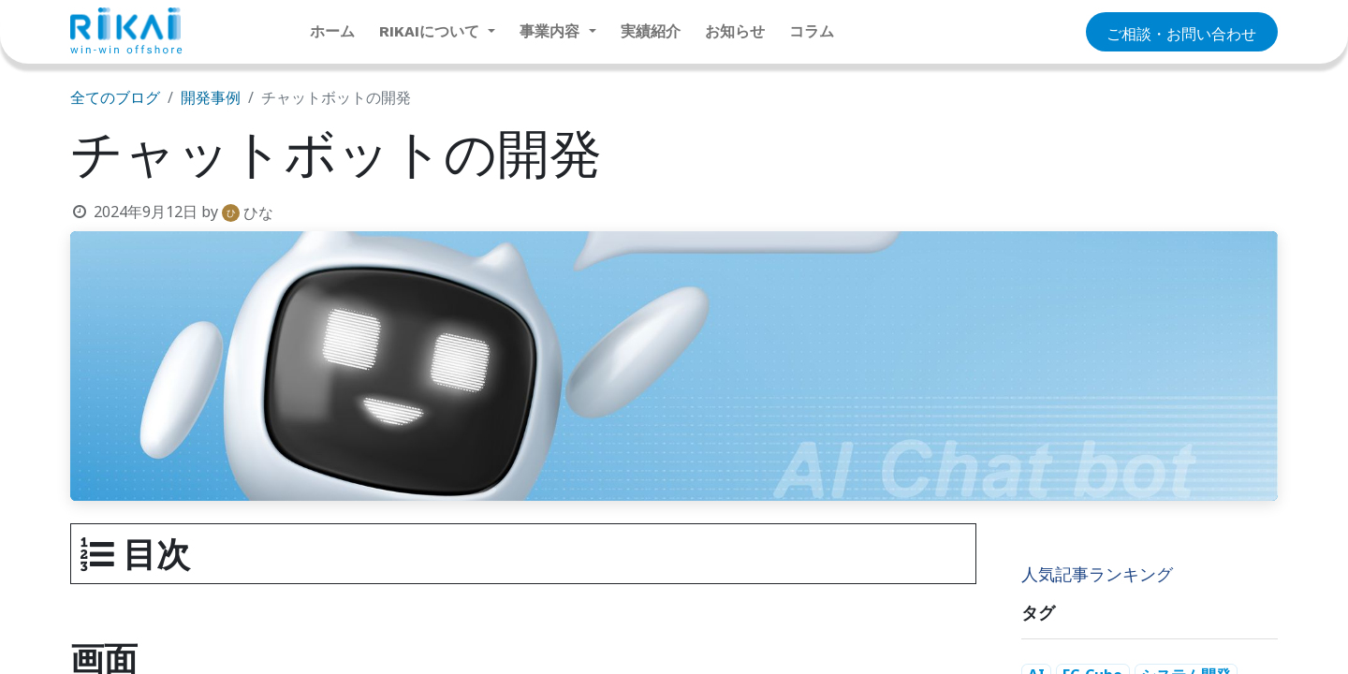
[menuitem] (332, 31)
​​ (1181, 33)
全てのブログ (115, 97)
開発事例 (211, 97)
